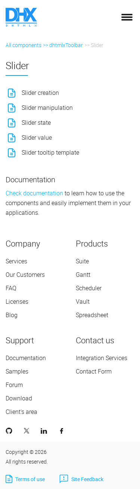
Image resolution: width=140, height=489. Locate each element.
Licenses (17, 301)
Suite (82, 261)
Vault (83, 301)
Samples (17, 371)
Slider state (36, 122)
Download (19, 398)
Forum (14, 385)
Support (20, 340)
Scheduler (89, 288)
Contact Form (94, 371)
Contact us (95, 340)
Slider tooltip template (50, 152)
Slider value (37, 137)
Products (92, 243)
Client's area (21, 412)
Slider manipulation (47, 107)
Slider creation (40, 93)
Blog (12, 315)
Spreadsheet (92, 315)
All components (23, 45)
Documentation (26, 358)
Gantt (83, 274)
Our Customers (25, 274)
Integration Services (101, 358)
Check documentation (34, 193)
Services (16, 261)
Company (23, 243)
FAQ (11, 288)
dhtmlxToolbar (66, 45)
